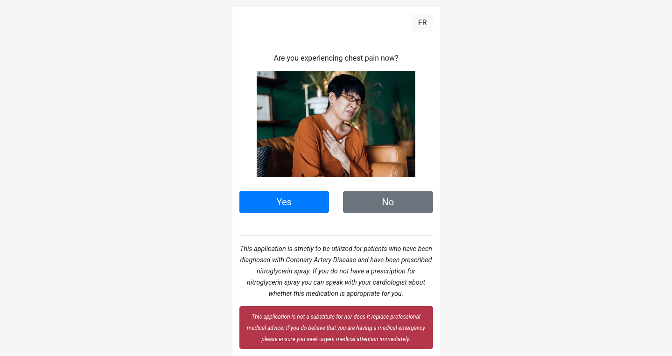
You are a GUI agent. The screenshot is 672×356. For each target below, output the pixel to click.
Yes (284, 202)
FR (422, 22)
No (388, 202)
